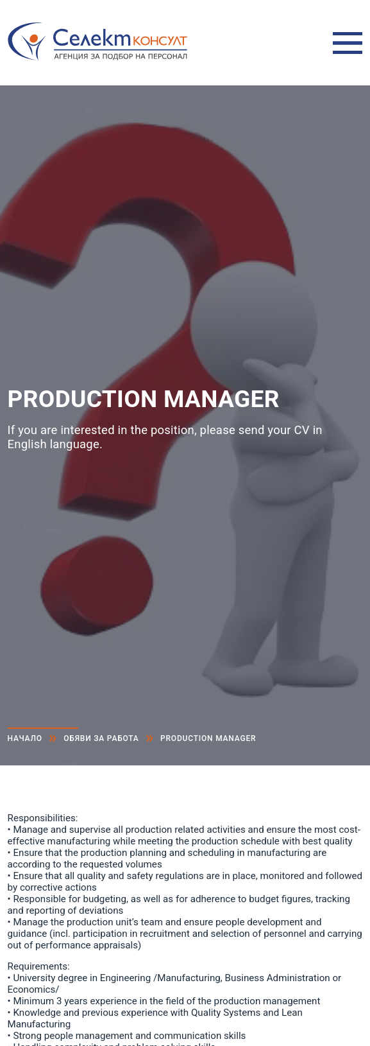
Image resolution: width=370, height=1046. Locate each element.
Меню (347, 43)
